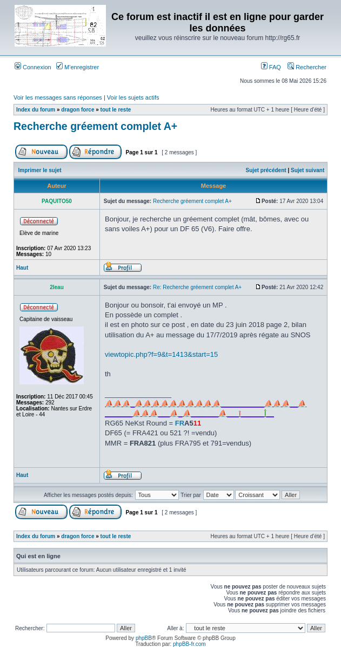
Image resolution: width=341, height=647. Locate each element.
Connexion (33, 67)
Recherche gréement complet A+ (95, 126)
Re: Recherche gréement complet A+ (197, 287)
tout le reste (116, 110)
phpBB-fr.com (189, 644)
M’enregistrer (77, 67)
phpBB (144, 638)
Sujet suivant (307, 170)
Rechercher (306, 67)
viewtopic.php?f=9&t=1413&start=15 (161, 354)
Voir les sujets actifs (133, 97)
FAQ (271, 67)
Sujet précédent (266, 170)
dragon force (77, 110)
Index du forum (35, 110)
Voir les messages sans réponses (58, 97)
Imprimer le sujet (40, 170)
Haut (22, 268)
